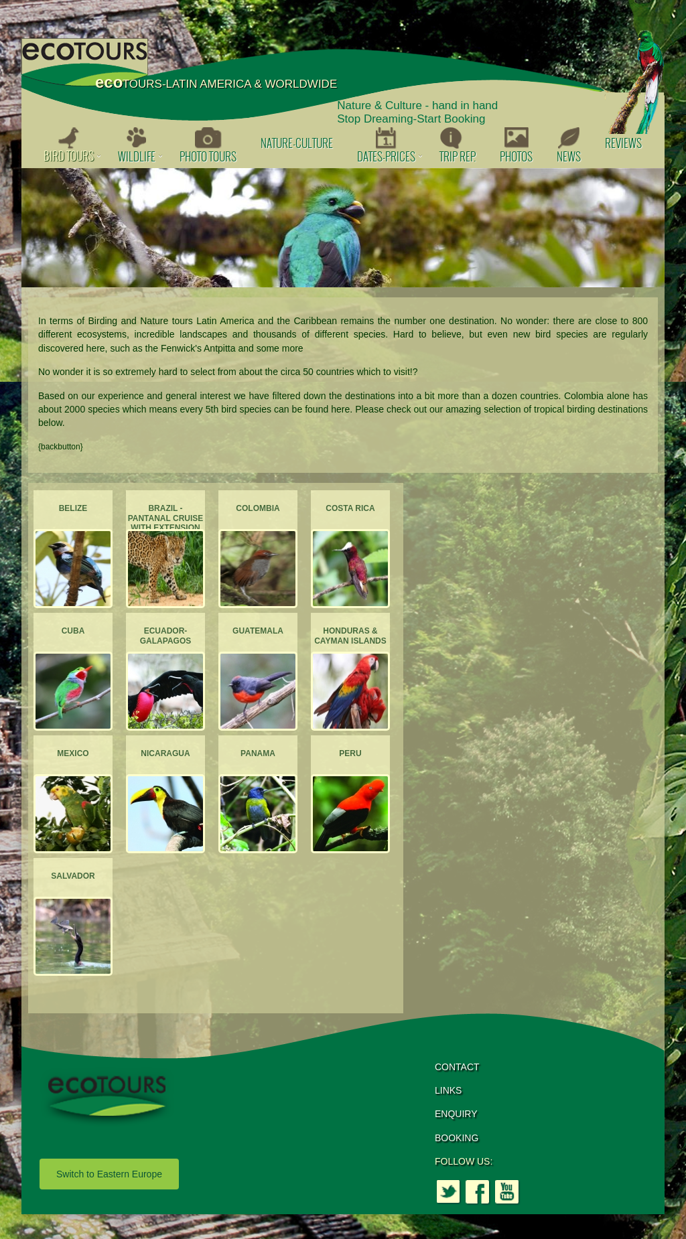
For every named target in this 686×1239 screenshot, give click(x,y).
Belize (73, 508)
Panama (258, 753)
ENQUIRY (456, 1113)
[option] (343, 227)
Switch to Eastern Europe (109, 1174)
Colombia (257, 508)
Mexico (72, 753)
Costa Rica (350, 508)
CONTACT (457, 1067)
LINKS (448, 1090)
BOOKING (456, 1138)
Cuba (73, 631)
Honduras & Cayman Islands (350, 635)
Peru (350, 753)
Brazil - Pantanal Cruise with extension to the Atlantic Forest (166, 528)
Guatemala (257, 631)
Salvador (73, 876)
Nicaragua (165, 753)
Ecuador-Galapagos (165, 635)
